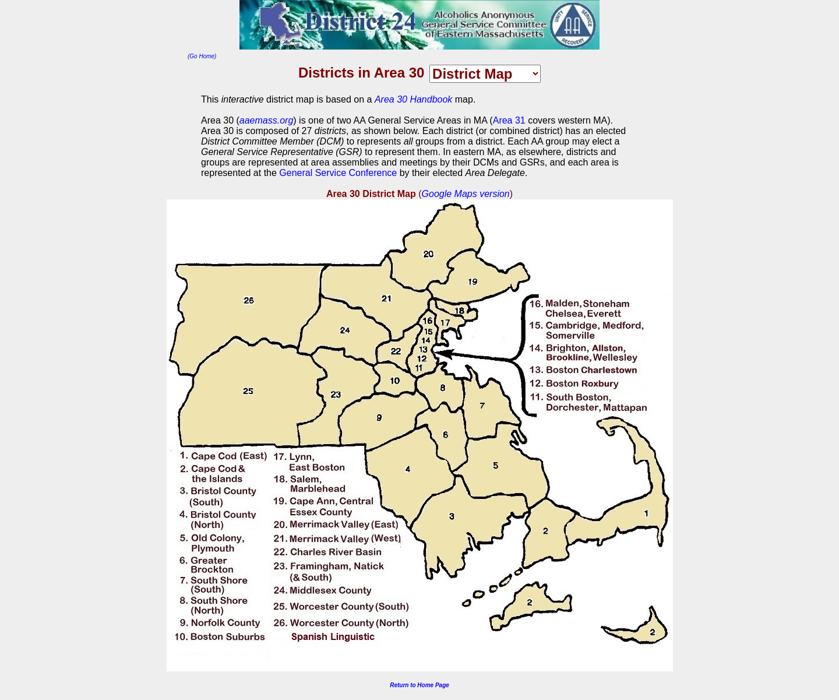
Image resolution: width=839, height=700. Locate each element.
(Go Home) (202, 56)
